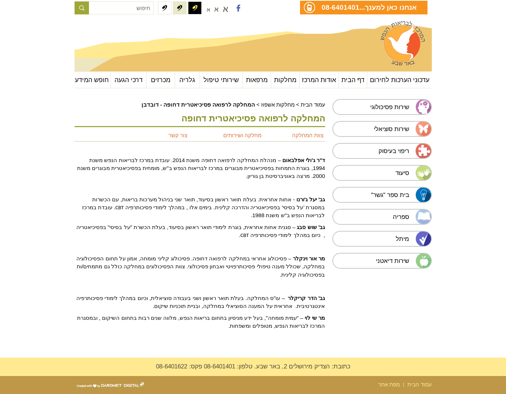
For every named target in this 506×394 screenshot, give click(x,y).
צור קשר (178, 135)
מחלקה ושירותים (242, 135)
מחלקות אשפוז (278, 105)
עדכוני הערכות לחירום (399, 80)
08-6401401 (340, 7)
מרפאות (257, 80)
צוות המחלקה (307, 135)
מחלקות (285, 80)
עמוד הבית (313, 105)
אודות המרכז (319, 80)
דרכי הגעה (129, 80)
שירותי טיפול (221, 80)
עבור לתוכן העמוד (110, 29)
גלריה (187, 80)
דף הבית (352, 80)
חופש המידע (92, 80)
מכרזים (160, 80)
